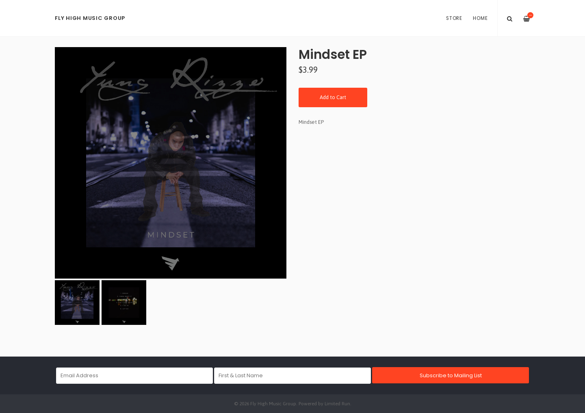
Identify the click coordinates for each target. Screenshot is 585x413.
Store (454, 18)
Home (480, 18)
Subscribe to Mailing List (451, 375)
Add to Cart (333, 97)
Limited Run (337, 403)
